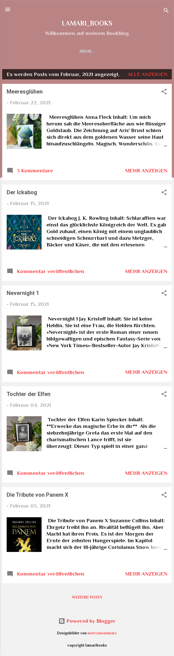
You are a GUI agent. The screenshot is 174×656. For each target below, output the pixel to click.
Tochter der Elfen (28, 394)
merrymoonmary (102, 633)
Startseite (50, 51)
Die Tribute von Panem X (37, 494)
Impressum (124, 51)
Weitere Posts (87, 597)
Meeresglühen (25, 91)
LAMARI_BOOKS (87, 23)
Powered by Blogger (87, 621)
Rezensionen (87, 51)
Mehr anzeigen (146, 170)
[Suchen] (166, 11)
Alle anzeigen (147, 74)
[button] (164, 92)
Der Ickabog (22, 192)
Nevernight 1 (23, 293)
